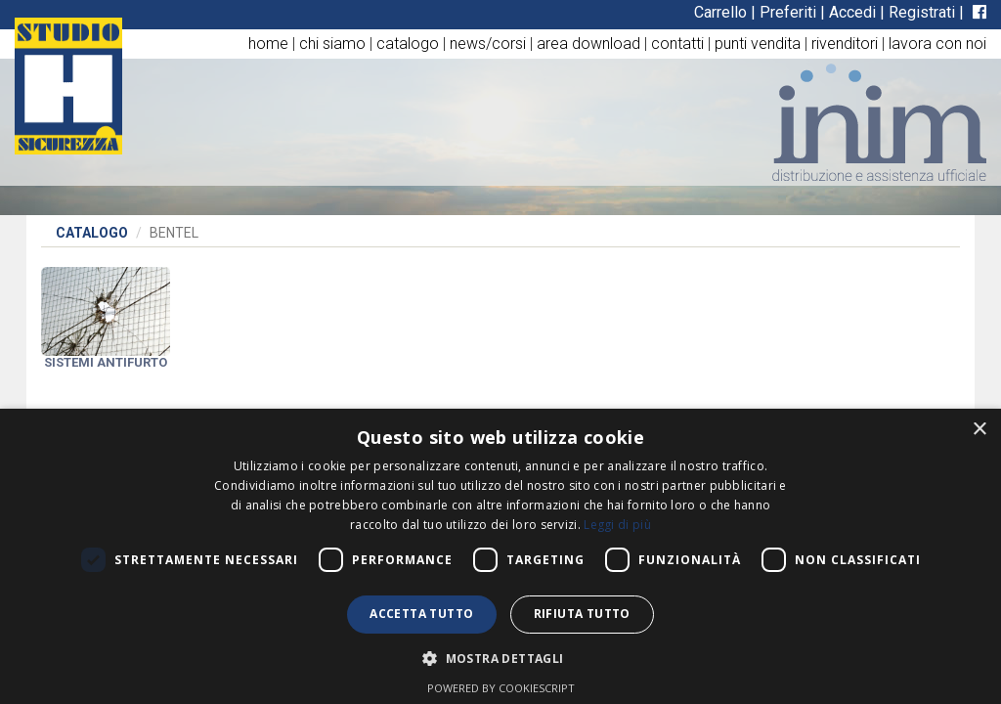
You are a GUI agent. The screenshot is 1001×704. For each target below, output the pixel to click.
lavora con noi (937, 43)
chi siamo (332, 43)
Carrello (720, 12)
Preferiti (788, 12)
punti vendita (758, 43)
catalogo (407, 43)
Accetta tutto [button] (421, 613)
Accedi (852, 12)
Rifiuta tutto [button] (582, 613)
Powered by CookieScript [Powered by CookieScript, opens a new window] (501, 688)
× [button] (979, 429)
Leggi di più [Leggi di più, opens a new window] (617, 524)
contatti (677, 43)
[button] (500, 657)
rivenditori (844, 43)
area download (588, 43)
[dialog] (500, 556)
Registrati (922, 12)
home (268, 43)
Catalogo (92, 233)
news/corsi (488, 43)
